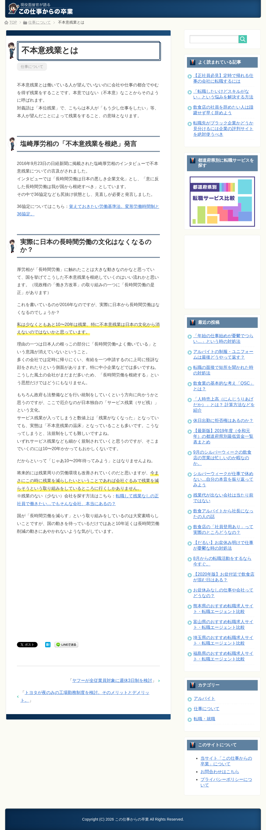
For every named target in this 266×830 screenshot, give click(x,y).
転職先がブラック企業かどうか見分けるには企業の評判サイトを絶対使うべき (223, 129)
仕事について (32, 66)
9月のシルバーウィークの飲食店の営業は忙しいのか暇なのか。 (222, 458)
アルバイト (204, 698)
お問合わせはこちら (219, 771)
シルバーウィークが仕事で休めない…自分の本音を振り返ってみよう (223, 479)
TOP (13, 22)
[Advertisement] (88, 589)
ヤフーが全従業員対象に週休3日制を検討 (112, 680)
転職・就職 (204, 719)
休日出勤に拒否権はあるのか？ (223, 420)
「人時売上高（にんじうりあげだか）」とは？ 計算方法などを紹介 (223, 405)
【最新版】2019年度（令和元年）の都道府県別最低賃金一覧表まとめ (223, 436)
